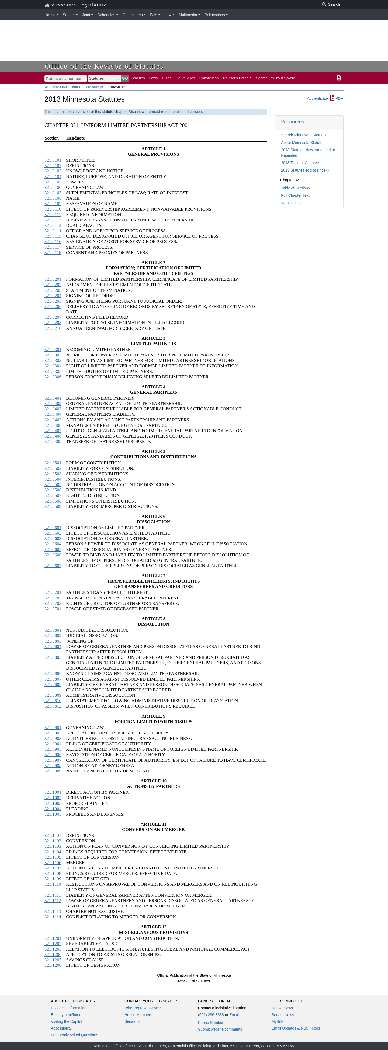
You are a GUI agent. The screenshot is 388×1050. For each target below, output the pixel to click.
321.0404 (52, 414)
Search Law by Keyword (276, 78)
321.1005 (52, 814)
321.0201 (52, 279)
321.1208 (52, 965)
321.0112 (52, 220)
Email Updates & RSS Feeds (296, 1028)
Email (234, 1015)
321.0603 (52, 538)
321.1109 (52, 878)
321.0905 (52, 749)
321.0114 (52, 230)
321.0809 (52, 695)
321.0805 (52, 657)
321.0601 (52, 527)
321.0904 (52, 743)
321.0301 (52, 349)
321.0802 (52, 635)
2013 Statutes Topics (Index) (305, 170)
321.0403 (52, 408)
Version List (290, 203)
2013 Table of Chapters (300, 163)
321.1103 (52, 846)
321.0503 (52, 473)
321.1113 (52, 911)
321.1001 (52, 792)
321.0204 (52, 295)
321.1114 (52, 916)
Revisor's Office (236, 78)
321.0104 (52, 176)
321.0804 (52, 646)
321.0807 (52, 679)
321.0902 (52, 733)
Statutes (138, 78)
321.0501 (52, 462)
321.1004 (52, 808)
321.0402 (52, 403)
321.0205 (52, 301)
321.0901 (52, 727)
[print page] (339, 78)
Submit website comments (220, 1029)
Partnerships (94, 87)
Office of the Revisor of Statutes (104, 66)
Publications (215, 15)
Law (168, 15)
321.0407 (52, 430)
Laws (153, 78)
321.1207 (52, 959)
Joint (86, 15)
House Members (138, 1015)
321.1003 (52, 803)
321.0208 (52, 322)
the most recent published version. (174, 111)
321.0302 (52, 355)
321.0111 (52, 214)
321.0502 (52, 468)
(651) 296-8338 (211, 1015)
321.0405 (52, 419)
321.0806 (52, 673)
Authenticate (317, 98)
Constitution (209, 78)
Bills (153, 15)
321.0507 (52, 495)
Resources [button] (292, 121)
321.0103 (52, 171)
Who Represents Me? (142, 1008)
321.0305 (52, 371)
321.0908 (52, 765)
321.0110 (52, 209)
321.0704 (52, 608)
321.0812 (52, 706)
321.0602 (52, 533)
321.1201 (52, 938)
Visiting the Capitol (66, 1021)
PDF (336, 98)
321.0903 (52, 738)
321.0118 (52, 252)
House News (282, 1008)
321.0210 (52, 328)
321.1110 (52, 884)
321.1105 (52, 857)
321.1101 (52, 835)
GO (125, 78)
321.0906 (52, 754)
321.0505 (52, 484)
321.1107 (52, 868)
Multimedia (188, 15)
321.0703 (52, 603)
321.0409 (52, 441)
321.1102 (52, 840)
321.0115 (52, 236)
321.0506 (52, 490)
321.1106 (52, 862)
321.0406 (52, 425)
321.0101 (52, 160)
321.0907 (52, 760)
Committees (133, 15)
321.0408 (52, 436)
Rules (166, 78)
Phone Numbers (211, 1022)
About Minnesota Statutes (302, 142)
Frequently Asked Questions (74, 1035)
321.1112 (52, 900)
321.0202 (52, 284)
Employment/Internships (71, 1015)
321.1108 (52, 873)
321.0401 (52, 398)
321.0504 (52, 479)
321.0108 (52, 198)
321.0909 (52, 771)
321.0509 (52, 506)
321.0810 (52, 700)
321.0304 (52, 365)
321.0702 (52, 598)
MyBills (277, 1021)
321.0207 (52, 317)
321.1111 (52, 895)
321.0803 (52, 641)
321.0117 (52, 247)
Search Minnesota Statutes (303, 135)
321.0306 (52, 376)
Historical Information (68, 1008)
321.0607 (52, 565)
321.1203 (52, 949)
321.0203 (52, 290)
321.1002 (52, 797)
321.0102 (52, 165)
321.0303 (52, 360)
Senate (69, 15)
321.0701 (52, 592)
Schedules (106, 15)
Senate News (283, 1015)
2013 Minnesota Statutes (62, 87)
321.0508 (52, 501)
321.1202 (52, 943)
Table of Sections (295, 188)
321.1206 (52, 954)
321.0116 (52, 241)
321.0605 (52, 549)
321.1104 (52, 851)
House (49, 15)
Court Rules (185, 78)
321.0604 (52, 543)
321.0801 (52, 630)
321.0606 (52, 554)
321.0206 (52, 306)
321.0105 (52, 182)
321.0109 (52, 203)
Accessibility (61, 1028)
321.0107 (52, 192)
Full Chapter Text (295, 195)
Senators (132, 1021)
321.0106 (52, 187)
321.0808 (52, 684)
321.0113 (52, 225)
